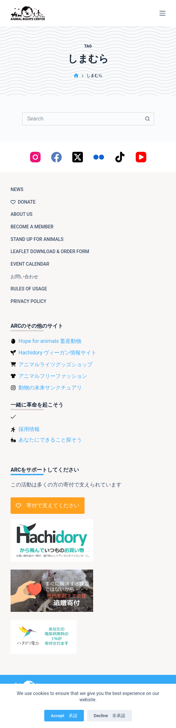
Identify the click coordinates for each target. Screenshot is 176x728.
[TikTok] (120, 157)
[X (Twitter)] (77, 157)
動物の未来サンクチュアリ (50, 387)
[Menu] (162, 13)
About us (21, 214)
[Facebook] (56, 157)
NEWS (17, 189)
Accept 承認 (64, 715)
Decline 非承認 (109, 715)
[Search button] (147, 118)
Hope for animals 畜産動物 (49, 341)
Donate (23, 202)
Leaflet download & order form (50, 251)
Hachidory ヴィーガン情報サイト (57, 352)
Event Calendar (30, 264)
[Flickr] (98, 157)
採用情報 (29, 429)
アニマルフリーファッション (52, 376)
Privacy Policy (28, 301)
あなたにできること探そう (50, 440)
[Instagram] (35, 157)
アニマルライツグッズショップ (55, 364)
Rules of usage (29, 288)
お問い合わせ (24, 276)
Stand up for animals (37, 239)
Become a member (32, 226)
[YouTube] (141, 157)
